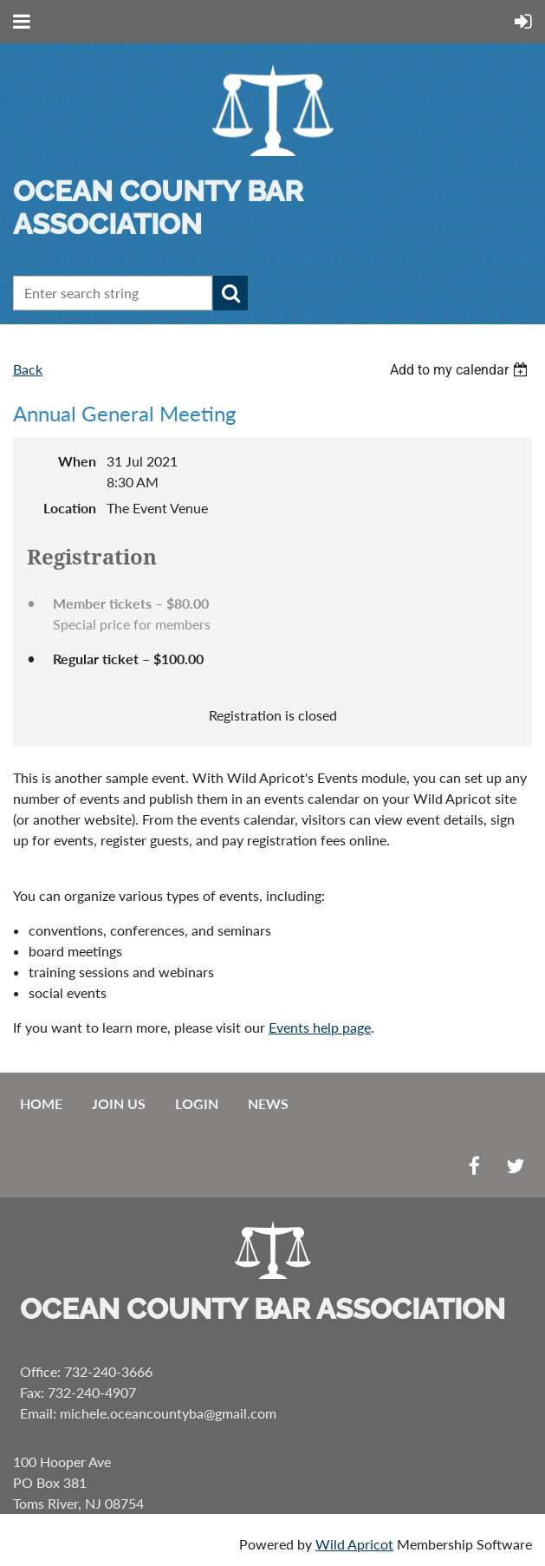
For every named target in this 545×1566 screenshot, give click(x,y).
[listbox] (461, 370)
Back (27, 369)
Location (69, 507)
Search (230, 293)
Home (41, 1103)
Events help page (320, 1027)
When (77, 461)
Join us (119, 1103)
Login (196, 1103)
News (268, 1103)
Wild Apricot (354, 1544)
